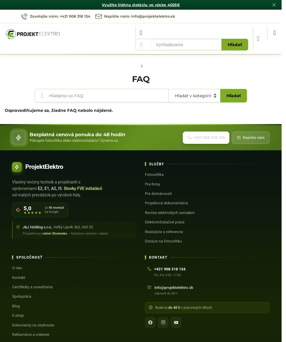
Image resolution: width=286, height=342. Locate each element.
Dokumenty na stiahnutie (33, 325)
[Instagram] (163, 322)
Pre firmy (152, 184)
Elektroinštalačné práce (165, 222)
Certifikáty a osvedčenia (32, 287)
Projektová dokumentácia (166, 203)
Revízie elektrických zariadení (169, 212)
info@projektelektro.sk (173, 287)
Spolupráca (21, 296)
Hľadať (235, 44)
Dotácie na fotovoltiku (163, 241)
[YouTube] (176, 322)
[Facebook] (150, 322)
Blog (16, 306)
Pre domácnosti (158, 193)
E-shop (18, 315)
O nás (17, 268)
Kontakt (18, 277)
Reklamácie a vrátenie (30, 334)
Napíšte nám (251, 137)
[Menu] (275, 33)
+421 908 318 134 (206, 137)
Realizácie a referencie (164, 232)
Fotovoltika (154, 174)
